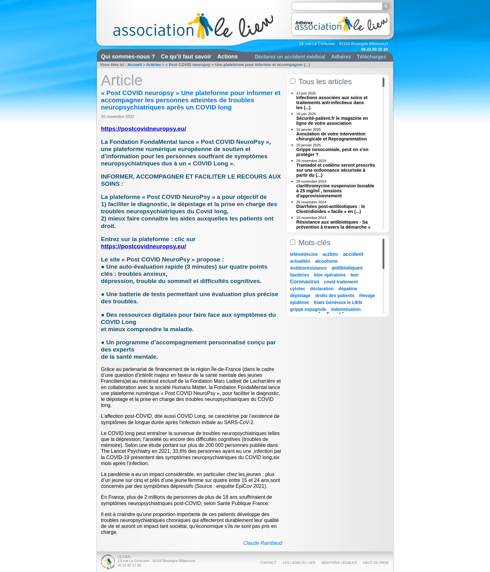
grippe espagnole (308, 309)
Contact (268, 562)
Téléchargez (371, 56)
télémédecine (304, 254)
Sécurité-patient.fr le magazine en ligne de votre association (332, 121)
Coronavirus (305, 281)
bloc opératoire (330, 274)
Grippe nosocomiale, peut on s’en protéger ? (332, 152)
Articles (153, 64)
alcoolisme (326, 261)
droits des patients (334, 295)
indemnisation (346, 309)
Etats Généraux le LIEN (338, 302)
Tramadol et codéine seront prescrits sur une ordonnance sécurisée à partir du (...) (335, 170)
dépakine (348, 288)
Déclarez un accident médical (290, 56)
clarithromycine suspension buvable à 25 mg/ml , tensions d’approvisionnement (335, 190)
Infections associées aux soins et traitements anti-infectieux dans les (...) (332, 102)
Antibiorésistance (308, 268)
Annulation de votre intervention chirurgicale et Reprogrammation (331, 136)
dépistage (300, 295)
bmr (355, 274)
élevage (367, 295)
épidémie (299, 302)
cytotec (297, 288)
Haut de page (376, 562)
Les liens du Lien (299, 562)
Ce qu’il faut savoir (186, 56)
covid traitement (341, 281)
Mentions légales (339, 562)
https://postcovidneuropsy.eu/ (143, 128)
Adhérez (341, 56)
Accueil (135, 64)
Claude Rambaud (262, 543)
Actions (227, 56)
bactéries (299, 274)
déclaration (322, 288)
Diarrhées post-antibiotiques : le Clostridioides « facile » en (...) (330, 209)
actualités (300, 261)
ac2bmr (330, 254)
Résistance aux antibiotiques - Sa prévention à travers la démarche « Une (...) (333, 227)
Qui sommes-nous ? (128, 56)
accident (353, 254)
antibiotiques (347, 268)
